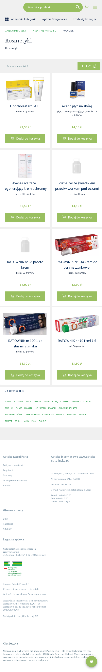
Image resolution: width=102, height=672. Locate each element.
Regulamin (8, 470)
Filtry (89, 66)
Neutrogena (48, 414)
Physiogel (71, 414)
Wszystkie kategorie (21, 19)
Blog (5, 518)
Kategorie (8, 523)
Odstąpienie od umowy (15, 480)
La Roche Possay (32, 414)
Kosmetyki (68, 30)
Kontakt (7, 485)
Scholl (18, 421)
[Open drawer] (95, 7)
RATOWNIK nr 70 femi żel (77, 340)
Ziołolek (43, 421)
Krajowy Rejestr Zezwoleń (16, 583)
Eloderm (87, 401)
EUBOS (19, 408)
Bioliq (55, 401)
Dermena (76, 401)
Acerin (8, 401)
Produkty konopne (84, 19)
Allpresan (18, 401)
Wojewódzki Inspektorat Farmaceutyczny (24, 594)
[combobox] (53, 7)
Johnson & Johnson (68, 408)
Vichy (26, 421)
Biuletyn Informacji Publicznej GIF (20, 616)
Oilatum (60, 414)
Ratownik (83, 414)
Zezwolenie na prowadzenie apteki (21, 589)
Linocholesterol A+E (25, 106)
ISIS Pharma (40, 408)
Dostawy (7, 475)
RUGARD (8, 421)
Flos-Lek (28, 408)
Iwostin (52, 408)
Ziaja (33, 421)
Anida (28, 401)
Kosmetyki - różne (13, 414)
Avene (47, 401)
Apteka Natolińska (15, 30)
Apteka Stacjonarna (54, 19)
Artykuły (7, 528)
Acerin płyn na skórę (77, 106)
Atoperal (38, 401)
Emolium (9, 408)
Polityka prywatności (13, 465)
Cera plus (65, 401)
